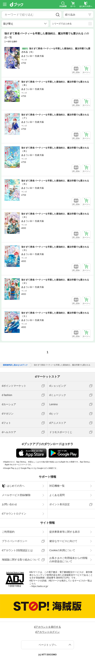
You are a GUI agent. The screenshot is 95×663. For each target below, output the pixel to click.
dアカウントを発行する (47, 626)
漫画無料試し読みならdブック (15, 365)
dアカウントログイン (14, 513)
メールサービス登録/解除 (16, 495)
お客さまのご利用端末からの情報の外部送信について (68, 559)
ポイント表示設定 (59, 504)
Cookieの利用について (62, 550)
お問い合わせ (9, 504)
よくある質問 (57, 495)
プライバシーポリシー (14, 541)
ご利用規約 (8, 531)
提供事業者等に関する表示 (64, 531)
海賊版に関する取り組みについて (21, 559)
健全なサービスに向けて (63, 541)
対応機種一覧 (57, 485)
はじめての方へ (13, 486)
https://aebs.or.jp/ (39, 586)
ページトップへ (47, 644)
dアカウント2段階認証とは (17, 550)
